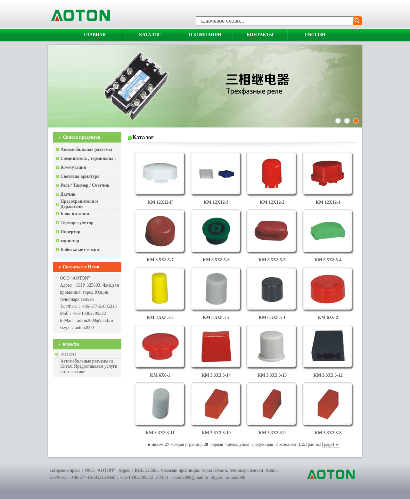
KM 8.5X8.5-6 (215, 260)
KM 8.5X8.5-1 (271, 317)
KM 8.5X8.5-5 (271, 260)
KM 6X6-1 (160, 375)
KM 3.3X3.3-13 (272, 375)
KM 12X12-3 (216, 202)
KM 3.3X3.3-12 (327, 375)
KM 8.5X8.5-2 (215, 317)
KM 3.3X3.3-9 (271, 432)
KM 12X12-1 (328, 202)
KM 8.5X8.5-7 (160, 260)
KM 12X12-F (160, 202)
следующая (262, 444)
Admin (271, 470)
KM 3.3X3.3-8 (328, 432)
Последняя (285, 444)
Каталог (150, 34)
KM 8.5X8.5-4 (328, 260)
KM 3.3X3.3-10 (216, 432)
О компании (205, 34)
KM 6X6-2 (328, 317)
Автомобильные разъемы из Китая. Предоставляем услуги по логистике (88, 366)
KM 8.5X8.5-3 (160, 317)
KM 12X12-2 (272, 202)
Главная (95, 34)
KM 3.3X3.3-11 (160, 432)
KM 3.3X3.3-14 (216, 375)
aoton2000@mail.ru (95, 320)
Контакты (260, 34)
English (315, 34)
